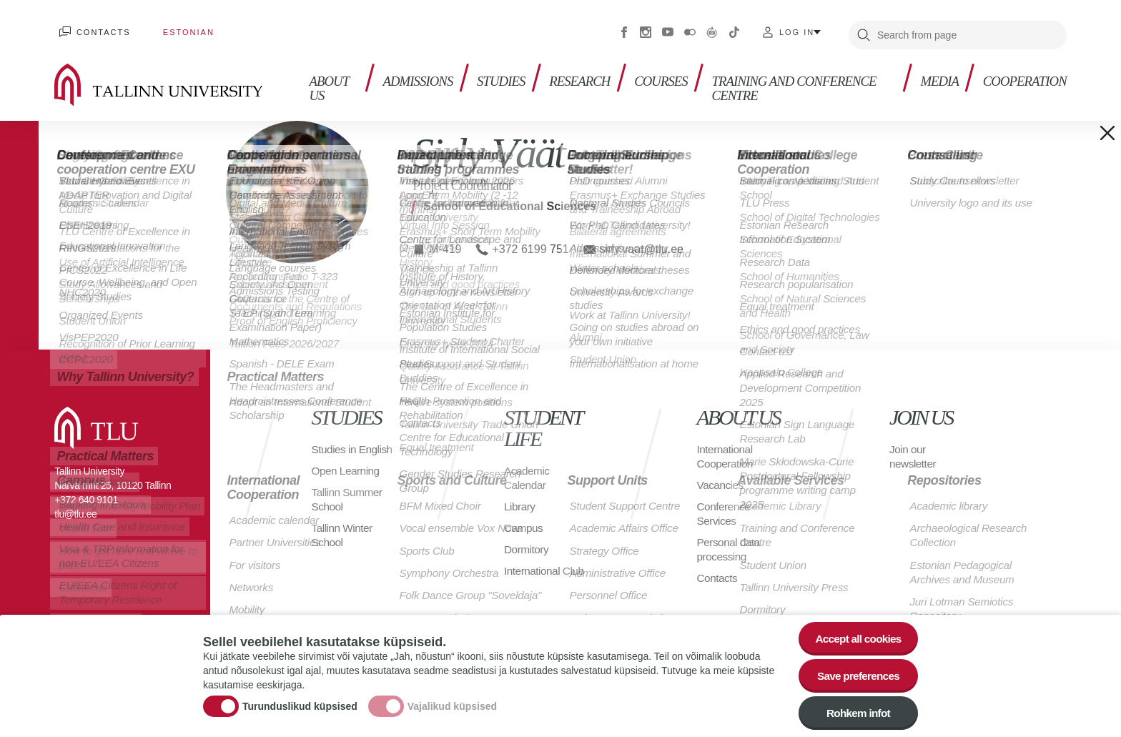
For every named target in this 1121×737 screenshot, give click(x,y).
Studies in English (335, 450)
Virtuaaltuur (712, 28)
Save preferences (856, 672)
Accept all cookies (855, 633)
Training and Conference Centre (784, 79)
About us (326, 79)
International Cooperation (726, 450)
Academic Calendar (527, 471)
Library (520, 500)
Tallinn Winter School (343, 543)
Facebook (624, 28)
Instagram (645, 28)
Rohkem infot (855, 712)
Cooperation (1022, 71)
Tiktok (734, 28)
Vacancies (721, 479)
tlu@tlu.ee (75, 507)
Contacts (99, 28)
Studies (499, 71)
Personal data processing (730, 543)
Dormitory (527, 543)
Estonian (176, 28)
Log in (796, 28)
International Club (545, 564)
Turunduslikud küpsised (299, 703)
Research (580, 71)
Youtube (668, 28)
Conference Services (725, 507)
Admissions (412, 71)
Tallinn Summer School (348, 507)
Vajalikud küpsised (452, 703)
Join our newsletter (913, 450)
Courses (664, 71)
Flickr (690, 28)
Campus (524, 521)
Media (933, 71)
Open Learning (347, 479)
